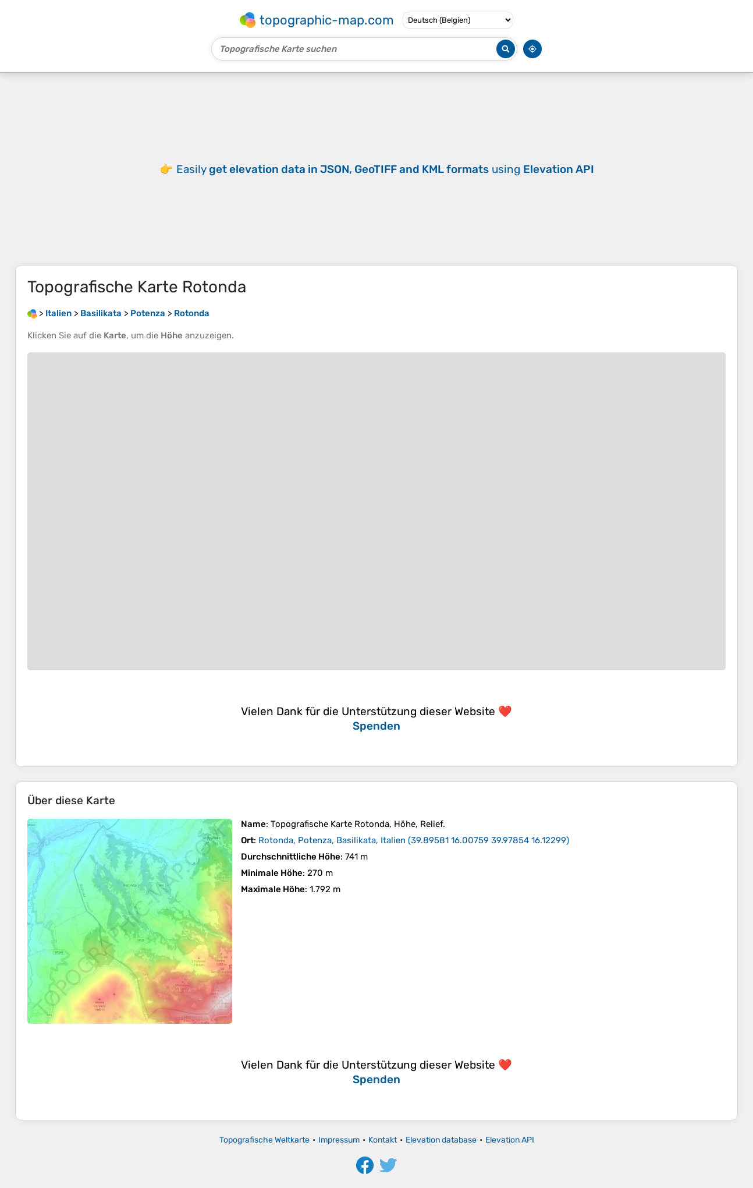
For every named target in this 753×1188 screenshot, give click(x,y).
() (413, 840)
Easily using (385, 169)
